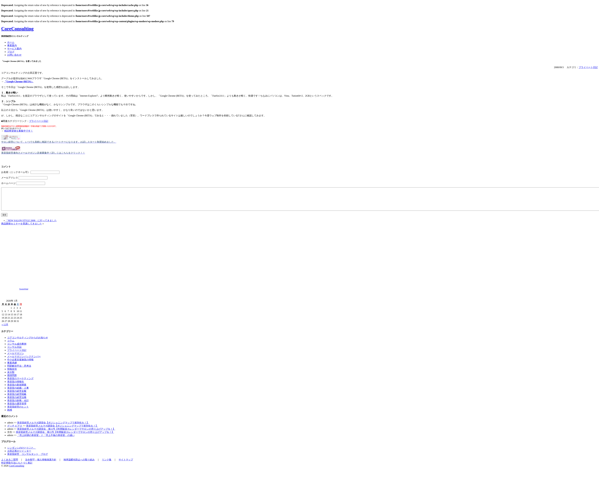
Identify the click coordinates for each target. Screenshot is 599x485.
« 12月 (5, 329)
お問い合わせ (14, 55)
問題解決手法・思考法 (19, 370)
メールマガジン (15, 358)
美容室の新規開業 (16, 389)
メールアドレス (9, 177)
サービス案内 (14, 48)
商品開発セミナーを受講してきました (21, 228)
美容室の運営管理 (16, 408)
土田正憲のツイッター (19, 455)
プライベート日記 (588, 67)
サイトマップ (126, 464)
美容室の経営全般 (16, 395)
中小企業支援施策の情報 (20, 364)
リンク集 (106, 464)
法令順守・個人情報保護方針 (40, 464)
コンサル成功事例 (16, 348)
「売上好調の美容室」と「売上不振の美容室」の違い (46, 439)
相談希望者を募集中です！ (18, 131)
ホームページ (8, 183)
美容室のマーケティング (20, 383)
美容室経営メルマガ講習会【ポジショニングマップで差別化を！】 (53, 427)
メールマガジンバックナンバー (24, 361)
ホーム (10, 42)
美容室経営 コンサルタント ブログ (27, 458)
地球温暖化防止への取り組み (79, 464)
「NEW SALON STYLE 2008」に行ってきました (31, 225)
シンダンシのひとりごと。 (21, 452)
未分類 (10, 376)
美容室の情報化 (15, 386)
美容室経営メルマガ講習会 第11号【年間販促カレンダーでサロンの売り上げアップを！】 (66, 433)
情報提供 (12, 373)
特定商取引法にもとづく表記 (16, 467)
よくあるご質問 (9, 464)
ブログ (10, 51)
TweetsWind (23, 293)
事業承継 (12, 367)
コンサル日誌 (14, 351)
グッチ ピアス (14, 430)
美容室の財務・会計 (18, 405)
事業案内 (12, 45)
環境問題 (12, 380)
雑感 (9, 414)
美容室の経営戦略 (16, 398)
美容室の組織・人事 (18, 392)
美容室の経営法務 (16, 402)
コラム (10, 345)
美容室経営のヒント (18, 411)
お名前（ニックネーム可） (15, 172)
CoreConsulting (17, 28)
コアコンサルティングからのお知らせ (27, 342)
